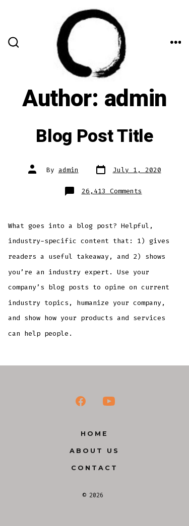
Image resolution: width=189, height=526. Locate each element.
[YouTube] (109, 401)
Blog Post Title (94, 136)
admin (68, 170)
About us (94, 451)
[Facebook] (81, 401)
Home (94, 433)
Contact (94, 468)
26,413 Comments (112, 191)
